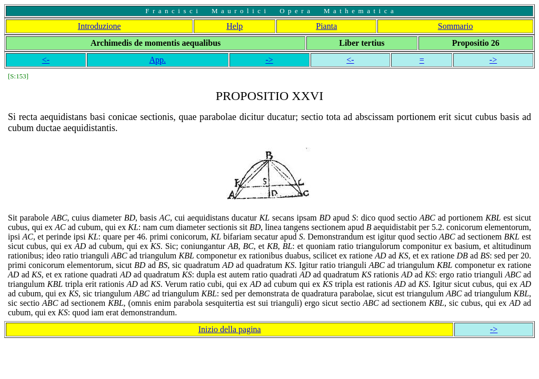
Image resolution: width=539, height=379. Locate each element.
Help (234, 26)
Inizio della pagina (229, 329)
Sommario (455, 26)
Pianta (326, 26)
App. (157, 59)
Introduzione (99, 26)
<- (45, 59)
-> (269, 59)
